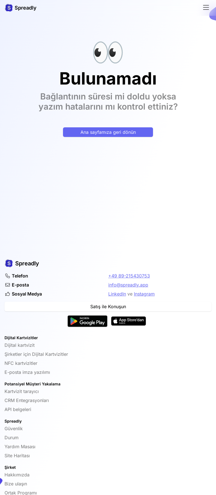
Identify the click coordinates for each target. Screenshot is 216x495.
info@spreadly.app (128, 285)
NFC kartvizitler (20, 363)
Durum (11, 437)
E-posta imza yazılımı (27, 372)
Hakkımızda (17, 475)
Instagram (144, 294)
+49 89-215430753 (129, 276)
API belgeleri (17, 409)
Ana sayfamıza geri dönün (108, 132)
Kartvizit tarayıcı (21, 391)
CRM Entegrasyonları (26, 400)
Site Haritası (17, 455)
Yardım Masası (19, 446)
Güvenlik (13, 428)
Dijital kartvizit (19, 345)
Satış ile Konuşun (108, 306)
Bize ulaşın (15, 484)
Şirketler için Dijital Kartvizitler (36, 354)
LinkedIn (117, 294)
